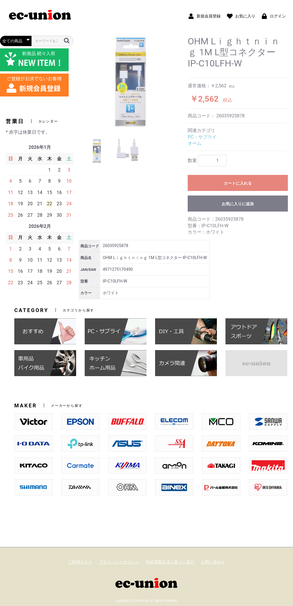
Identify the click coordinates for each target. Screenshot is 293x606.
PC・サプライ (202, 137)
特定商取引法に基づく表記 (170, 562)
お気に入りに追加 (238, 204)
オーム (194, 143)
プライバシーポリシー (119, 562)
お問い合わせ (213, 562)
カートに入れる (238, 183)
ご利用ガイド (80, 562)
